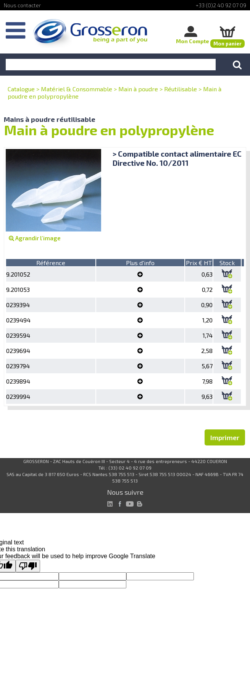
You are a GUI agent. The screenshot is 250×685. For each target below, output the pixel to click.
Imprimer (224, 437)
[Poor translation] (28, 566)
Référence (50, 262)
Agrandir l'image (35, 238)
